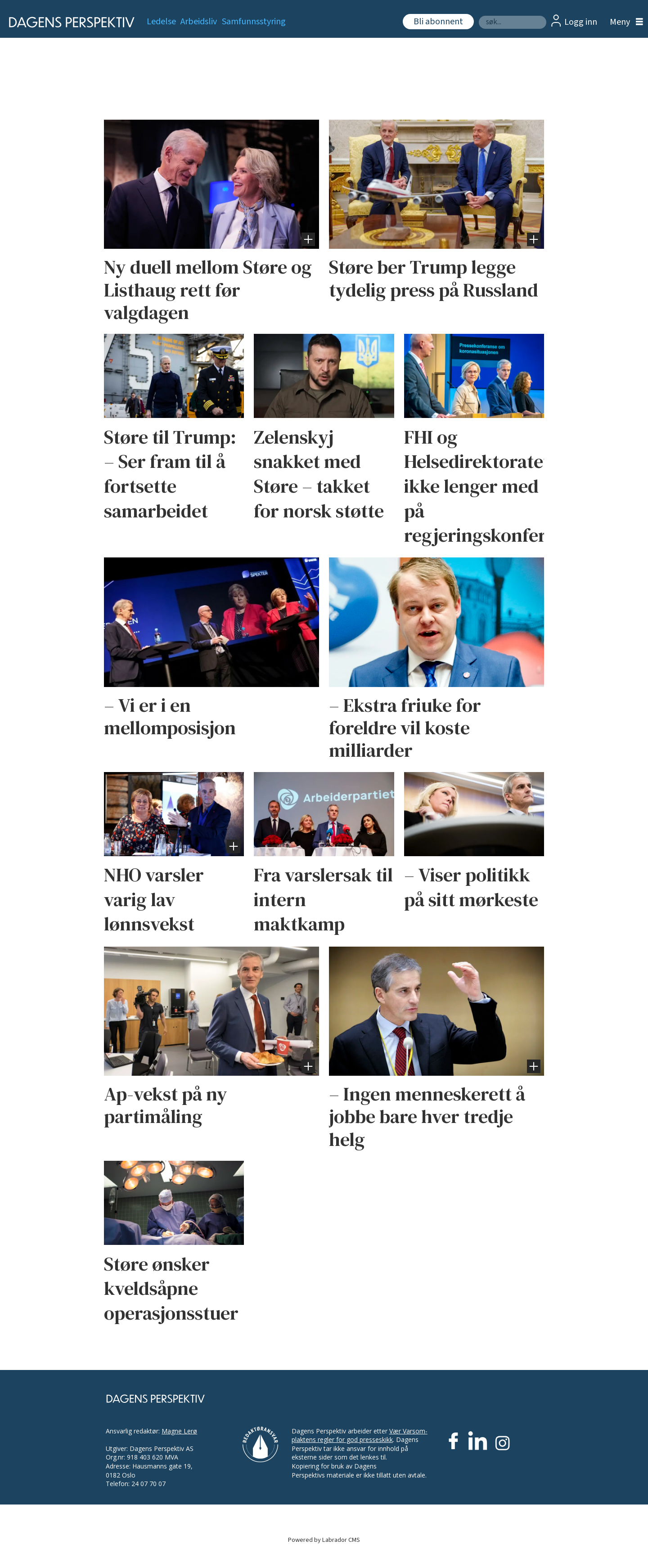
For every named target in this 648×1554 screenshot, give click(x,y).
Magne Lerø (179, 1431)
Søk (478, 15)
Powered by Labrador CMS (324, 1540)
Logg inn (580, 22)
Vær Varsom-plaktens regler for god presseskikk (360, 1435)
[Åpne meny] (624, 22)
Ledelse (161, 21)
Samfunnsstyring (254, 21)
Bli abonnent (438, 21)
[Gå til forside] (68, 22)
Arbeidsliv (198, 21)
